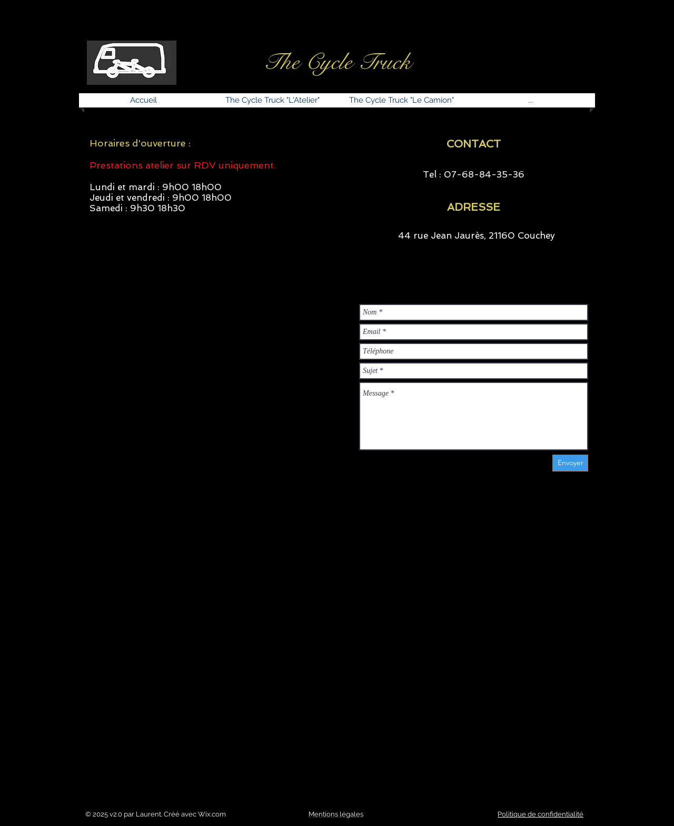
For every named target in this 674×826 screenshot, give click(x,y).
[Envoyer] (570, 463)
